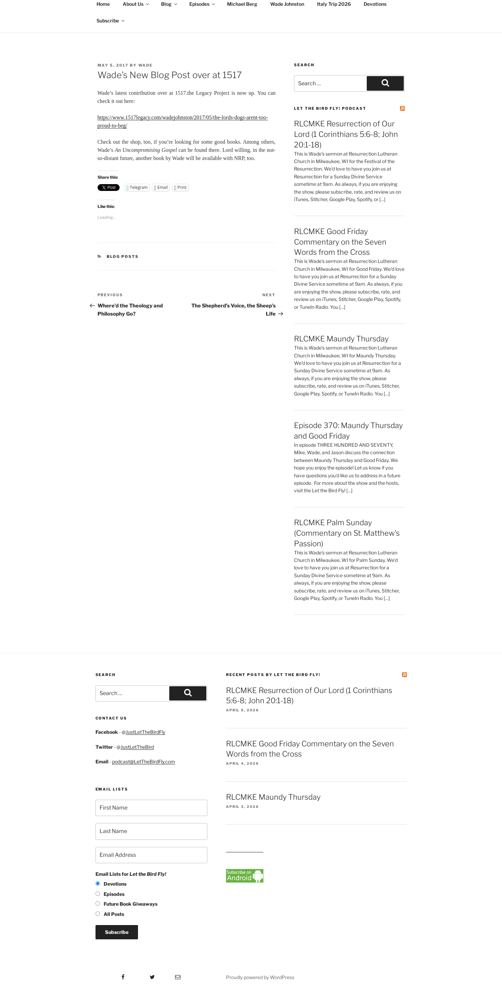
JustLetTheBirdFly (145, 732)
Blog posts (123, 256)
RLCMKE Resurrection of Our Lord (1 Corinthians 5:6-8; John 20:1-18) (346, 134)
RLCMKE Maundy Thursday (341, 338)
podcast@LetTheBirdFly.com (143, 761)
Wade (145, 65)
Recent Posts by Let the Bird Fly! (273, 674)
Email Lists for (131, 874)
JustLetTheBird (137, 747)
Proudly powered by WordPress (260, 977)
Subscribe (111, 20)
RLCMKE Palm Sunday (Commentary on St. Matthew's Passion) (347, 533)
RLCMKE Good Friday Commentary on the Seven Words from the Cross (340, 242)
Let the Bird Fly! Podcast (330, 108)
